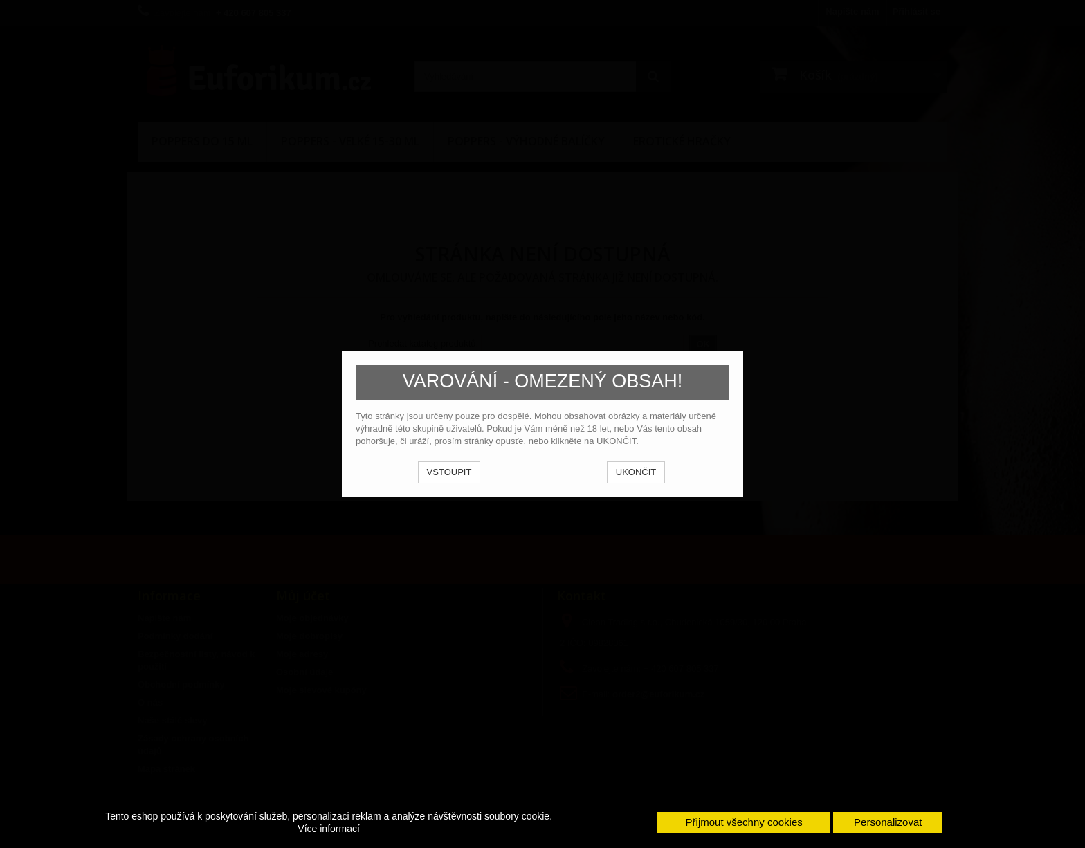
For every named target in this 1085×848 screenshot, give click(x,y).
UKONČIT (636, 472)
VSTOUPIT (449, 472)
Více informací (328, 828)
